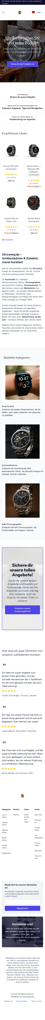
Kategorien (6, 853)
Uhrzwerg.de (28, 996)
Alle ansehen (7, 240)
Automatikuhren (9, 465)
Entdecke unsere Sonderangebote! (22, 609)
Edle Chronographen (12, 524)
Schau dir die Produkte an (22, 64)
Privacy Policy (21, 1001)
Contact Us (8, 1001)
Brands (16, 815)
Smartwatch (8, 406)
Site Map (38, 851)
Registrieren (22, 908)
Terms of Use (36, 1001)
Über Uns (38, 815)
